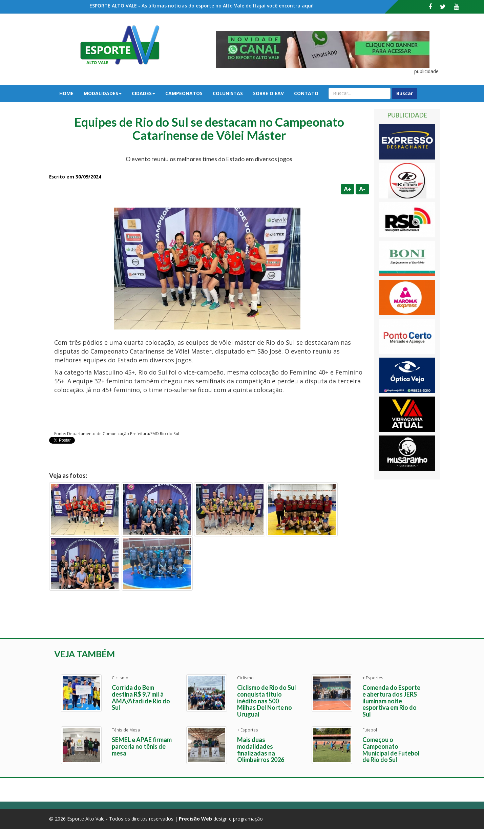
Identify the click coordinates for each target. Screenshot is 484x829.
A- (362, 189)
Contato (306, 93)
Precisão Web (195, 818)
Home (66, 93)
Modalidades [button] (103, 93)
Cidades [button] (143, 93)
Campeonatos (184, 93)
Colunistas (228, 93)
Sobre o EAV (268, 93)
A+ (348, 189)
